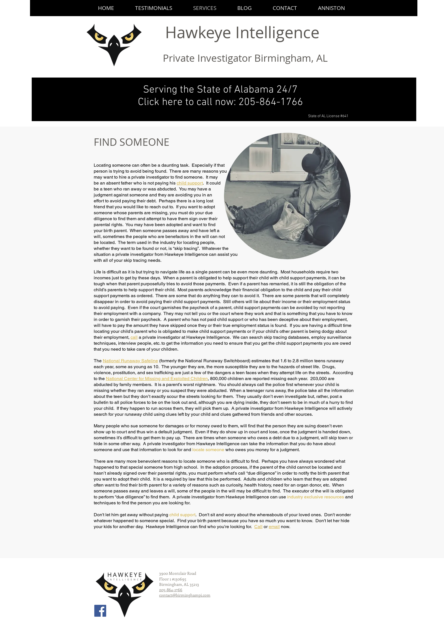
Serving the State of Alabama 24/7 (220, 90)
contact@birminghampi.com (184, 595)
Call (258, 526)
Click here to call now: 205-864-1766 (220, 102)
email (274, 526)
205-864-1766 (170, 589)
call (134, 337)
